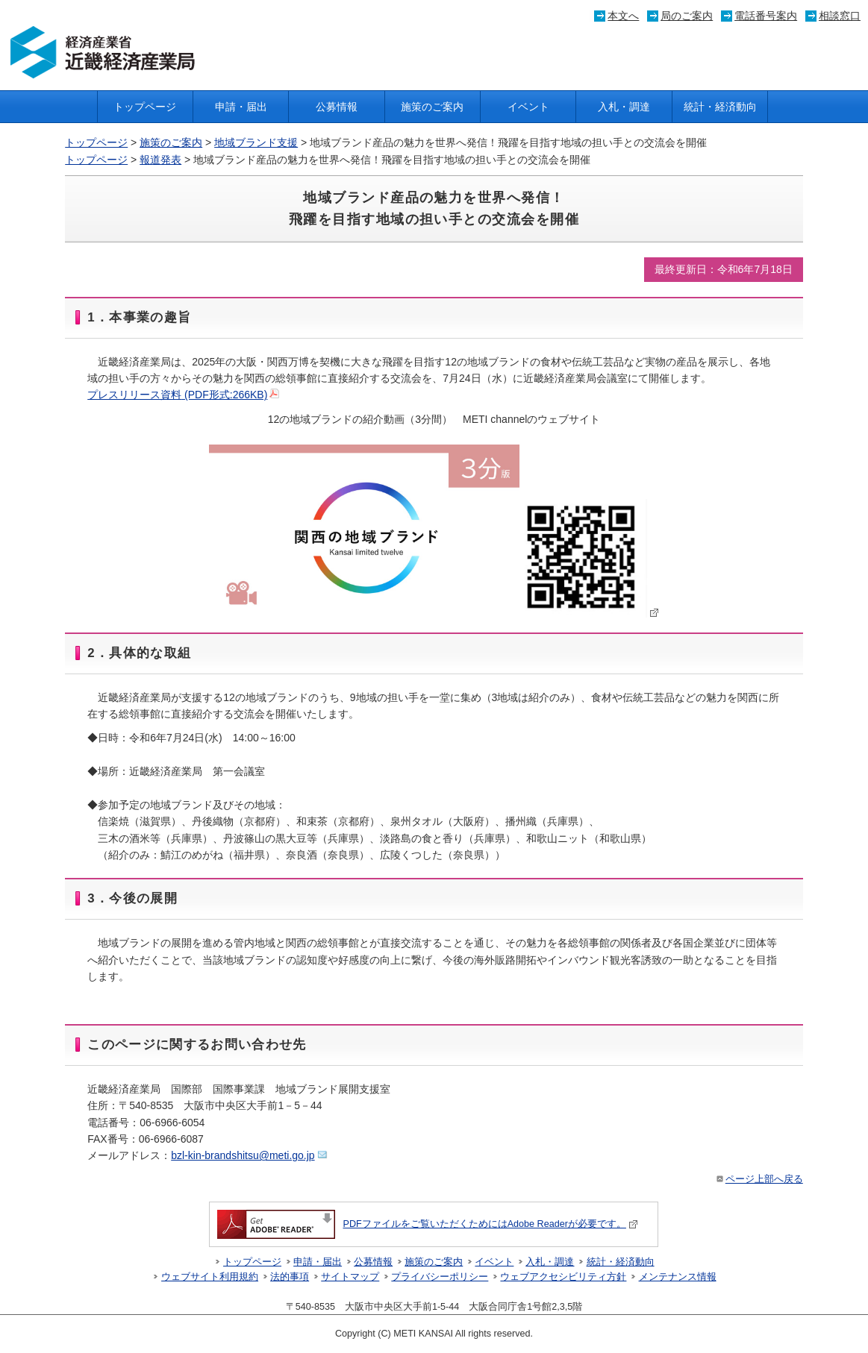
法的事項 (289, 1277)
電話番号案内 (765, 16)
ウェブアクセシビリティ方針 (563, 1277)
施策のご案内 (432, 107)
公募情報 (336, 107)
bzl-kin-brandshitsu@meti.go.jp (249, 1155)
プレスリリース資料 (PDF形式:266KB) (183, 395)
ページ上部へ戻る (758, 1179)
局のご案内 (687, 16)
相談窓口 (840, 16)
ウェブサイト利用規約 (209, 1277)
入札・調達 (624, 107)
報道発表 (160, 160)
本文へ (623, 16)
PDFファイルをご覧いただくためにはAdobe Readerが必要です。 (427, 1224)
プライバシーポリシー (439, 1277)
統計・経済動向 (720, 107)
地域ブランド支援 (256, 142)
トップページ (144, 107)
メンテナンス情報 (677, 1277)
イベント (528, 107)
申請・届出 (241, 107)
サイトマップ (350, 1277)
